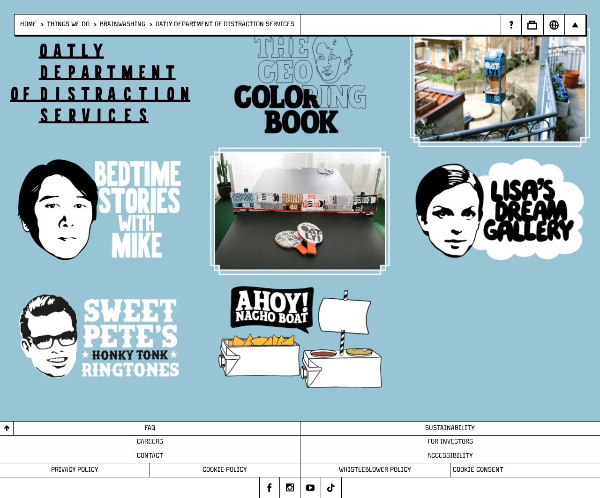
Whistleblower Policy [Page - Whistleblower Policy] (375, 470)
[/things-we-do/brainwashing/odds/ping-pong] (300, 211)
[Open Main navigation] (574, 25)
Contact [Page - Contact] (150, 456)
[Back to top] (7, 428)
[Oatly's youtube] (310, 487)
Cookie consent (478, 470)
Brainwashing (122, 24)
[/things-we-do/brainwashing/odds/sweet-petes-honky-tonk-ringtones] (100, 338)
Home (28, 24)
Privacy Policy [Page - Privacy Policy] (74, 470)
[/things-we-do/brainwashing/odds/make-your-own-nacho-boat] (300, 338)
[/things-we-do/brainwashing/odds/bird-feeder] (500, 83)
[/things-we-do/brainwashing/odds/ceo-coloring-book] (300, 84)
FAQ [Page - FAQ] (150, 428)
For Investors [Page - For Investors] (450, 441)
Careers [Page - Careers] (150, 441)
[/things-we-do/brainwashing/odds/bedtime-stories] (100, 211)
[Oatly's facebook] (269, 487)
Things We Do (68, 24)
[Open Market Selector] (553, 25)
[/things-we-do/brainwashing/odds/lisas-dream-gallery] (500, 211)
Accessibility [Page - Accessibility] (450, 456)
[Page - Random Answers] (511, 25)
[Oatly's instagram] (290, 487)
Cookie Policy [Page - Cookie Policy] (224, 470)
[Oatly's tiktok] (331, 487)
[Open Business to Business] (532, 25)
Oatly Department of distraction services (225, 24)
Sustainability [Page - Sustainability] (450, 428)
